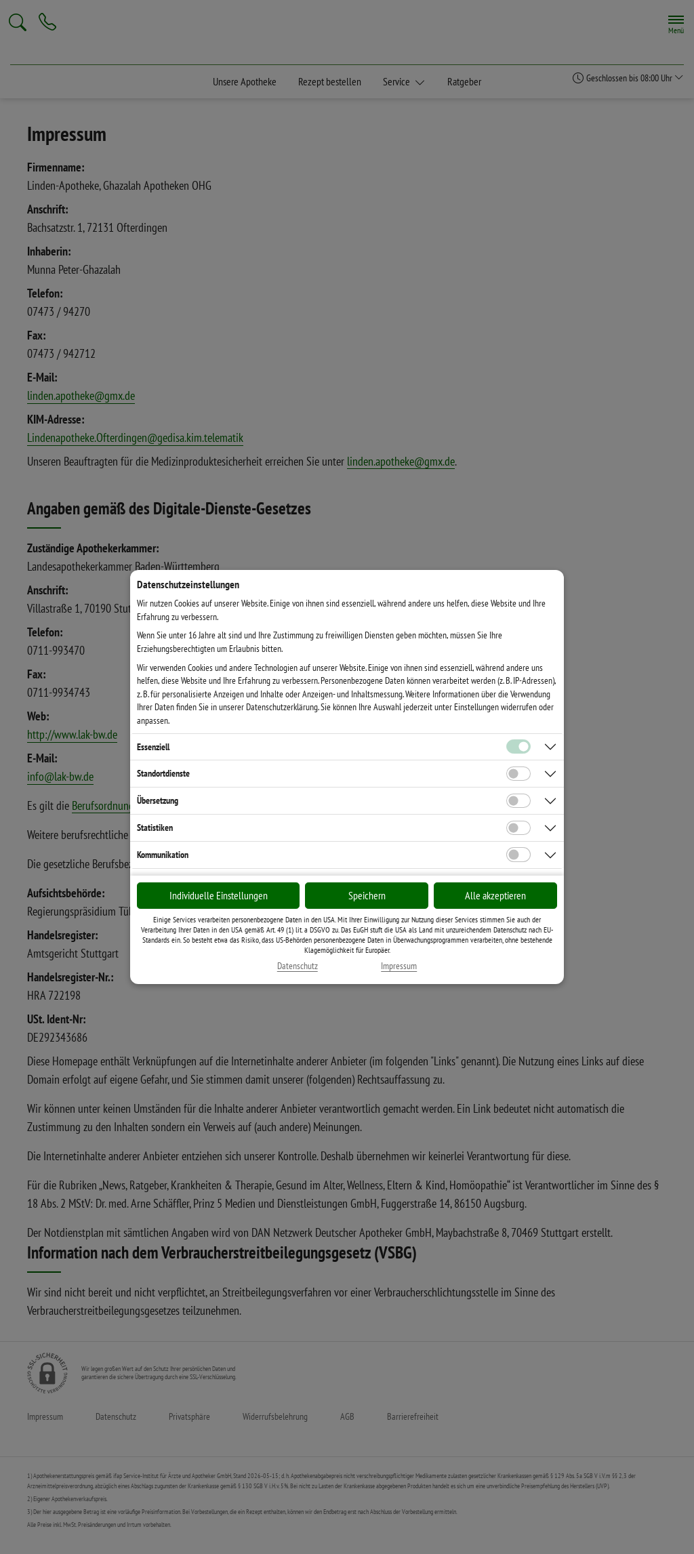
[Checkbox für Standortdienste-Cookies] (518, 773)
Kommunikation (162, 854)
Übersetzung (157, 800)
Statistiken (155, 827)
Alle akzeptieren (495, 895)
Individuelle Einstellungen (218, 895)
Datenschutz (297, 966)
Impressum (399, 966)
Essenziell (153, 747)
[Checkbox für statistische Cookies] (518, 828)
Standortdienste (163, 773)
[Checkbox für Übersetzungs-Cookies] (518, 801)
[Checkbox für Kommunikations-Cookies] (518, 854)
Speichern (367, 895)
